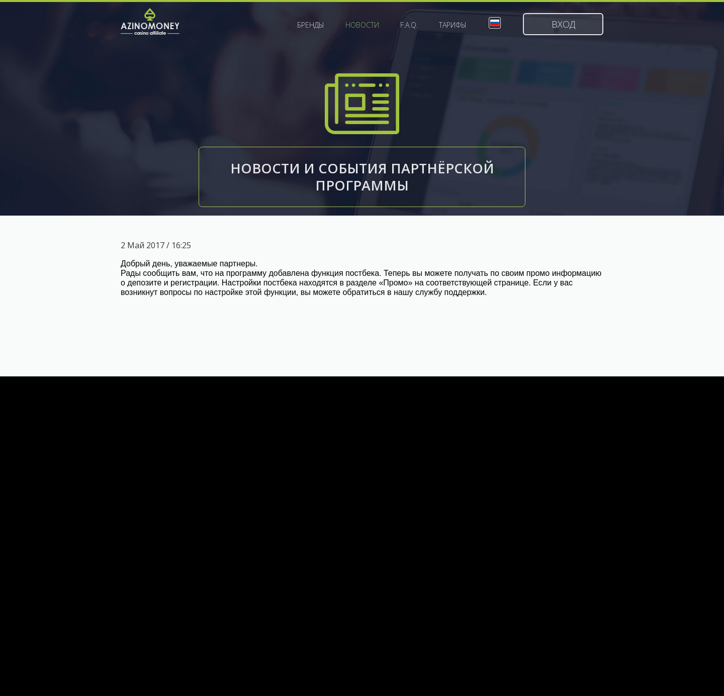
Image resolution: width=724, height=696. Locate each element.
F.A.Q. (409, 25)
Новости (362, 25)
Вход (563, 24)
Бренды (310, 25)
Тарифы (453, 25)
